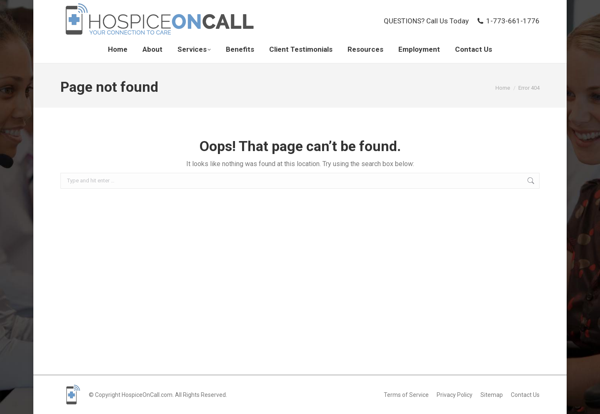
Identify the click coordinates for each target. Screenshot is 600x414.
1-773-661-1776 (508, 21)
